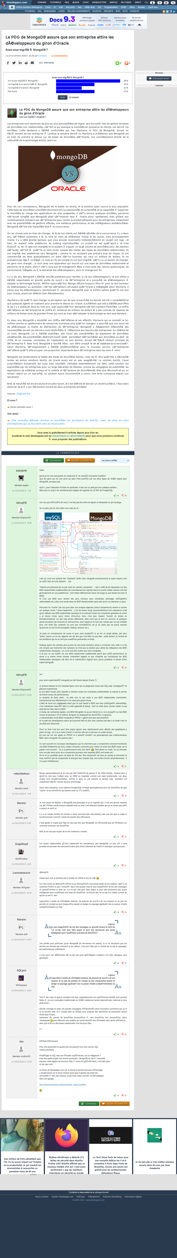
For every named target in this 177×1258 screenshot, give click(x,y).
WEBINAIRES (50, 11)
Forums (41, 2)
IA (55, 7)
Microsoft (70, 7)
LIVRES (61, 11)
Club (147, 2)
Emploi (113, 2)
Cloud (47, 7)
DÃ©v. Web (90, 7)
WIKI (118, 11)
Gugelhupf (21, 870)
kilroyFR (21, 529)
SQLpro (21, 997)
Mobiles (141, 7)
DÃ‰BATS (108, 11)
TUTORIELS (30, 11)
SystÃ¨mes (153, 7)
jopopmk (21, 497)
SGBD (123, 7)
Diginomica (23, 402)
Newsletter (99, 2)
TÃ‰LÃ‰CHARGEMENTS (78, 11)
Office (132, 7)
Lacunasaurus (21, 899)
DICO (125, 11)
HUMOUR (134, 11)
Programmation (111, 7)
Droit (138, 2)
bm (21, 1068)
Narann (21, 829)
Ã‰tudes (126, 2)
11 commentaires (59, 65)
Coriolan (42, 65)
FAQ (67, 2)
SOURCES (96, 11)
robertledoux (21, 800)
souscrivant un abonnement (68, 445)
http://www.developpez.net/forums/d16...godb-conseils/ (62, 1111)
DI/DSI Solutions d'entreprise (29, 7)
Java (79, 7)
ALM (61, 7)
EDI (99, 7)
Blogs (75, 2)
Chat (85, 2)
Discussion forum (159, 78)
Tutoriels (55, 2)
